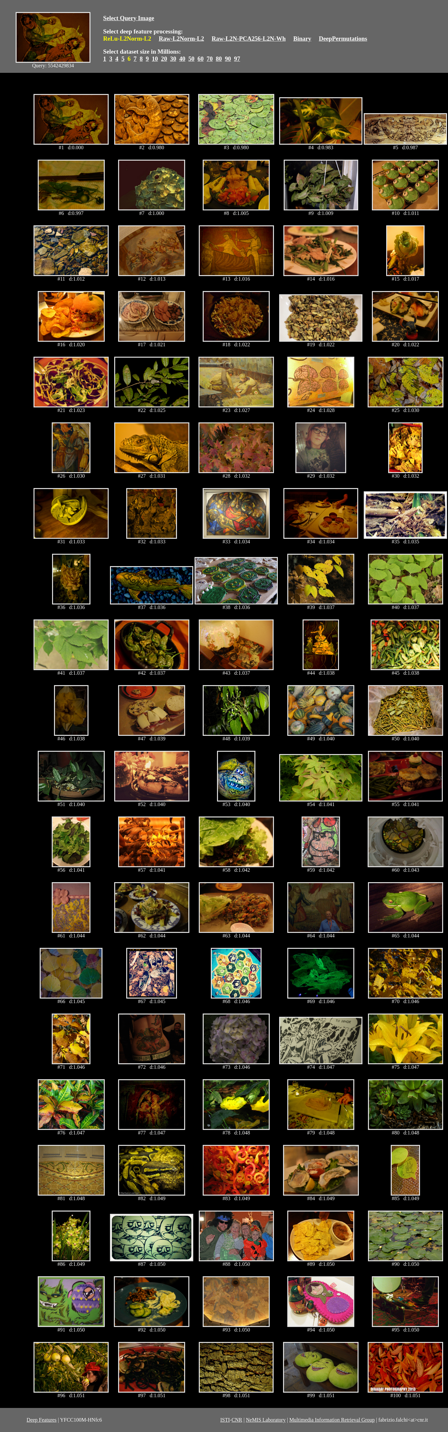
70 (210, 58)
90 (228, 58)
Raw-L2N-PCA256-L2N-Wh (249, 38)
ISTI (225, 1420)
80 (219, 58)
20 (164, 58)
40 (182, 58)
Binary (302, 38)
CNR (237, 1420)
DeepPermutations (343, 38)
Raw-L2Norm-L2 (181, 38)
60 (200, 58)
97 (237, 58)
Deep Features (42, 1420)
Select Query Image (128, 18)
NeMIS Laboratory (266, 1420)
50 (191, 58)
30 (173, 58)
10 (155, 58)
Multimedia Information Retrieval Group (332, 1420)
